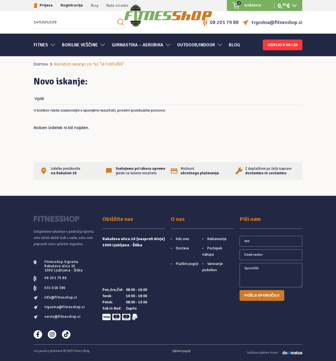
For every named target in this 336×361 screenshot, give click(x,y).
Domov (41, 64)
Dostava (182, 248)
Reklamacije (217, 239)
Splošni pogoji (181, 351)
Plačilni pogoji (187, 264)
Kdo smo (182, 239)
